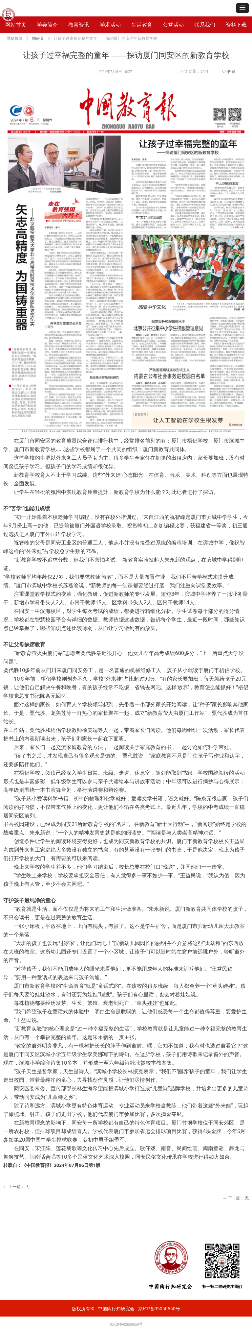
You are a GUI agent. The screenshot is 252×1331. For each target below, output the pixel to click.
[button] (242, 8)
